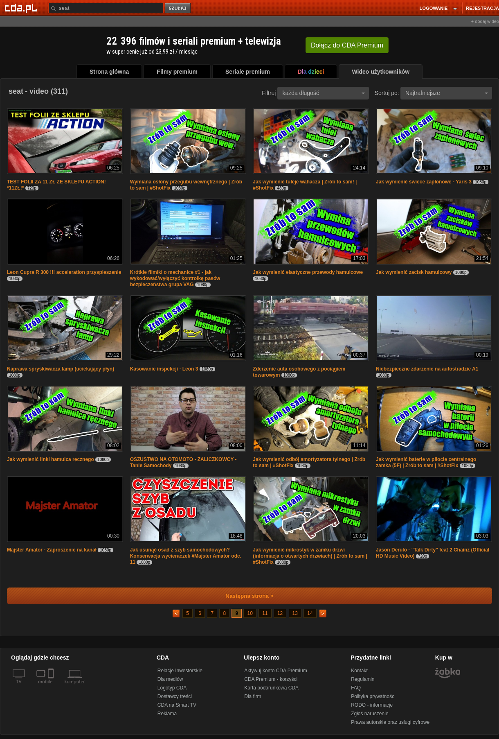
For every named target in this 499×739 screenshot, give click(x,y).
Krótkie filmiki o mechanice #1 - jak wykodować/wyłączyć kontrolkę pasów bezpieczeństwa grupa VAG (175, 278)
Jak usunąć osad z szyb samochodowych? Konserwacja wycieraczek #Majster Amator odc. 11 (185, 556)
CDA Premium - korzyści (270, 679)
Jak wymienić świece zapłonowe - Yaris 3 (424, 182)
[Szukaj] (106, 8)
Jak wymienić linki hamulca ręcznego (50, 459)
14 (309, 613)
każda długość (323, 93)
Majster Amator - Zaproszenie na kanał (52, 550)
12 (280, 613)
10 (249, 613)
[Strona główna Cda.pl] (22, 8)
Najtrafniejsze (446, 93)
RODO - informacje (372, 705)
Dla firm (252, 696)
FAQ (356, 688)
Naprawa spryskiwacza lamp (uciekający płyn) (60, 369)
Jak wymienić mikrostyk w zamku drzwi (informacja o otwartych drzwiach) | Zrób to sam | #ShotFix (310, 556)
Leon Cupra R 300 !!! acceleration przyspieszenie (64, 272)
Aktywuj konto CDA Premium (275, 670)
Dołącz (347, 45)
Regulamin (362, 679)
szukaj (178, 8)
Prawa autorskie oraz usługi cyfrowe (390, 722)
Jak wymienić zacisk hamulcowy (414, 272)
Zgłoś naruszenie (369, 713)
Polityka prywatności (373, 696)
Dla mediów (170, 679)
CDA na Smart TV (176, 705)
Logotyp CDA (172, 688)
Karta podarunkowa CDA (271, 688)
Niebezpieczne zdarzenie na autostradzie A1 (427, 369)
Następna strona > (244, 596)
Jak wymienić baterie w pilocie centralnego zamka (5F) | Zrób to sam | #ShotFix (426, 462)
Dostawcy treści (174, 696)
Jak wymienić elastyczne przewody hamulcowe (308, 272)
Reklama (167, 713)
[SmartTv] (51, 686)
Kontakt (359, 670)
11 (264, 613)
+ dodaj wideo (485, 21)
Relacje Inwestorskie (179, 670)
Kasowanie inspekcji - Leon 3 (164, 369)
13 (295, 613)
